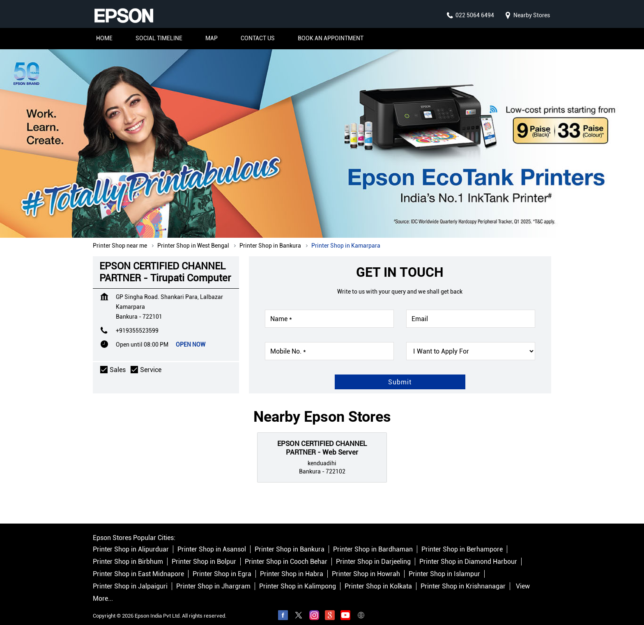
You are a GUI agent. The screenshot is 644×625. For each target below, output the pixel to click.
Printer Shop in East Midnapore (138, 566)
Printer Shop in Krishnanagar (463, 578)
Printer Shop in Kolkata (378, 578)
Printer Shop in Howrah (366, 566)
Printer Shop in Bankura (289, 541)
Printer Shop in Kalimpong (297, 578)
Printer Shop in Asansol (211, 541)
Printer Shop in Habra (291, 566)
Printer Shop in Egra (222, 566)
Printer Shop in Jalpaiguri (130, 578)
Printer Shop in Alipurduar (131, 541)
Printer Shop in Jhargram (213, 578)
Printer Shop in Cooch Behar (286, 553)
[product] (470, 343)
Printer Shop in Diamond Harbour (468, 553)
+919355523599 (137, 322)
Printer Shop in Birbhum (128, 553)
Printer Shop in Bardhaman (373, 541)
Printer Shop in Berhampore (462, 541)
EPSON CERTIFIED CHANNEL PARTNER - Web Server (322, 439)
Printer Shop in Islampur (444, 566)
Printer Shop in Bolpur (204, 553)
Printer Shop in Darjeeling (373, 553)
